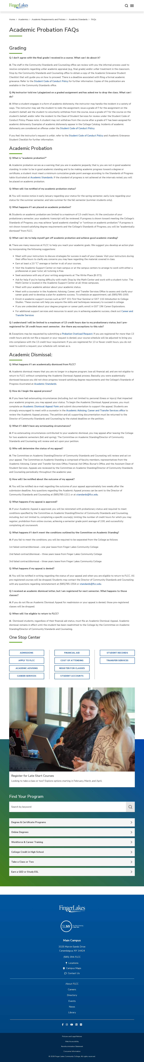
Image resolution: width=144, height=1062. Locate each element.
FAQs (93, 19)
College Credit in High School (27, 852)
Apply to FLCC (27, 660)
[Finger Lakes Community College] (18, 5)
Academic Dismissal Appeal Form (41, 406)
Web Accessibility (72, 1041)
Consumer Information (72, 1051)
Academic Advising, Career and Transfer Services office (95, 410)
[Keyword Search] (72, 807)
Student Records (117, 652)
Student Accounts (71, 675)
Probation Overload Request (77, 333)
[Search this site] (126, 5)
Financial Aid (72, 652)
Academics (23, 19)
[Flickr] (81, 1025)
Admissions (26, 652)
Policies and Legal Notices (72, 1036)
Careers (72, 989)
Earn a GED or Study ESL (24, 871)
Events (72, 1001)
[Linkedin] (76, 1025)
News (72, 1006)
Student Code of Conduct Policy (51, 81)
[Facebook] (62, 1025)
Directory (72, 995)
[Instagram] (67, 1025)
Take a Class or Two (22, 861)
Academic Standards (78, 19)
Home (12, 19)
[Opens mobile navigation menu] (132, 6)
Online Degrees (19, 832)
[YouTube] (71, 1025)
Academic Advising (27, 668)
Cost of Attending (72, 660)
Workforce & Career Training (27, 842)
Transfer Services (117, 660)
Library (72, 1012)
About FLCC (72, 983)
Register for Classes (72, 668)
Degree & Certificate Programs (28, 822)
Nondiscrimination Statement (72, 1046)
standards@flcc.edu (87, 494)
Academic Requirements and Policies (48, 19)
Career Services (26, 675)
